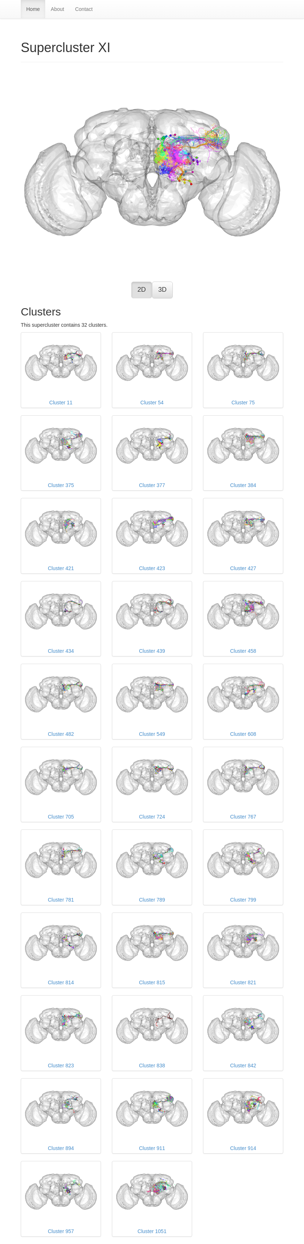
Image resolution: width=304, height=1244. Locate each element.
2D (141, 289)
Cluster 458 (243, 618)
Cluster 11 (61, 369)
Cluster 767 (243, 784)
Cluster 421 (61, 535)
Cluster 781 (61, 867)
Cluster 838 (152, 1032)
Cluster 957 (61, 1198)
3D (162, 289)
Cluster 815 (152, 950)
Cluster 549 (152, 701)
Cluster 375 (61, 452)
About (57, 9)
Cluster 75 (243, 369)
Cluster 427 (243, 535)
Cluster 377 (152, 452)
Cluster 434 (61, 618)
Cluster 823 (61, 1032)
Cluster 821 (243, 950)
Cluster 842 (243, 1032)
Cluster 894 (61, 1115)
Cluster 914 (243, 1115)
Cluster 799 (243, 867)
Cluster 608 (243, 701)
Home (33, 9)
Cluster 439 (152, 618)
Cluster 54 (152, 369)
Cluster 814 (61, 950)
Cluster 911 (152, 1115)
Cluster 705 (61, 784)
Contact (84, 9)
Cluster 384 (243, 452)
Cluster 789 (152, 867)
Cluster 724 (152, 784)
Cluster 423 (152, 535)
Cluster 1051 (152, 1198)
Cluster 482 (61, 701)
